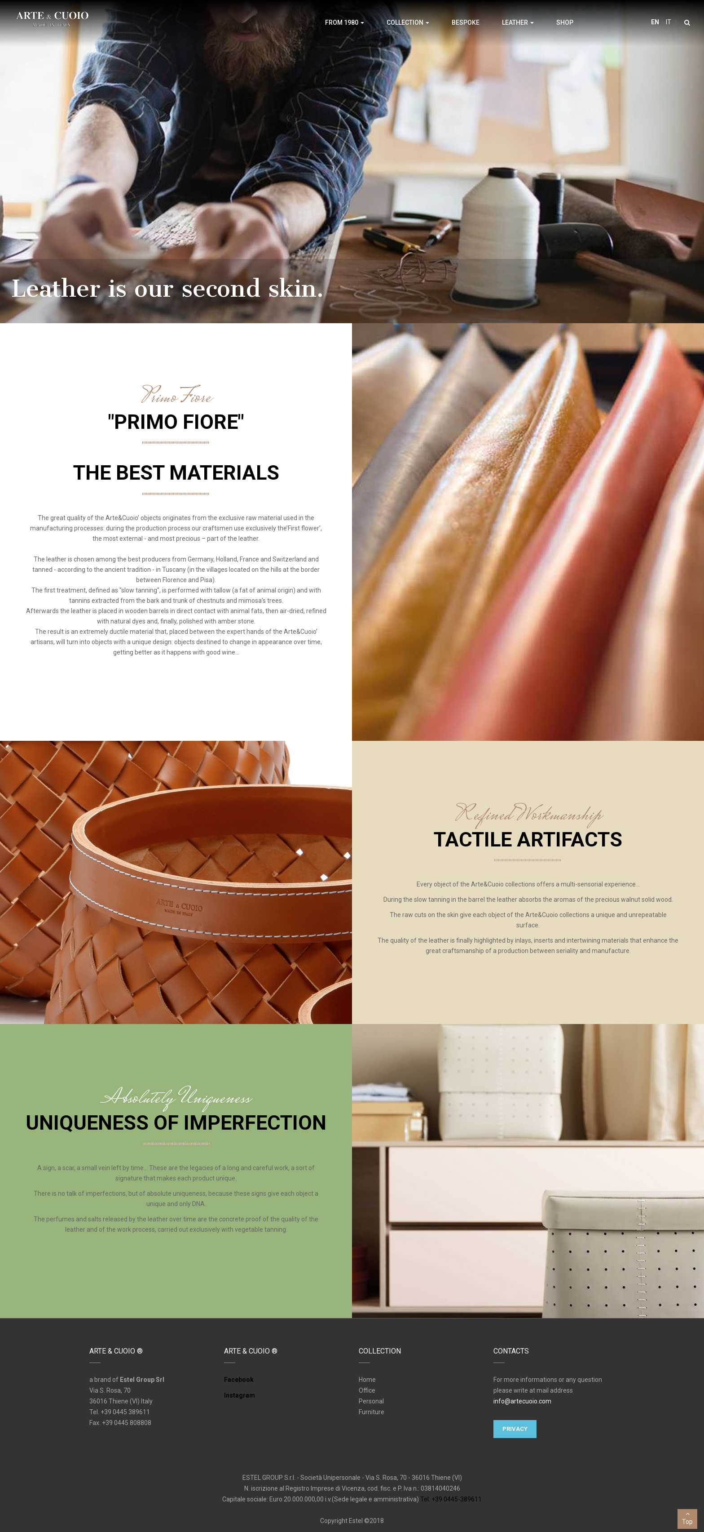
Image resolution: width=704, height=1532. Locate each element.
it (667, 22)
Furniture (371, 1412)
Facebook (239, 1379)
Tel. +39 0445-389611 (451, 1499)
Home (367, 1379)
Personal (371, 1401)
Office (367, 1390)
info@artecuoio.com (522, 1401)
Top (687, 1517)
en (655, 22)
